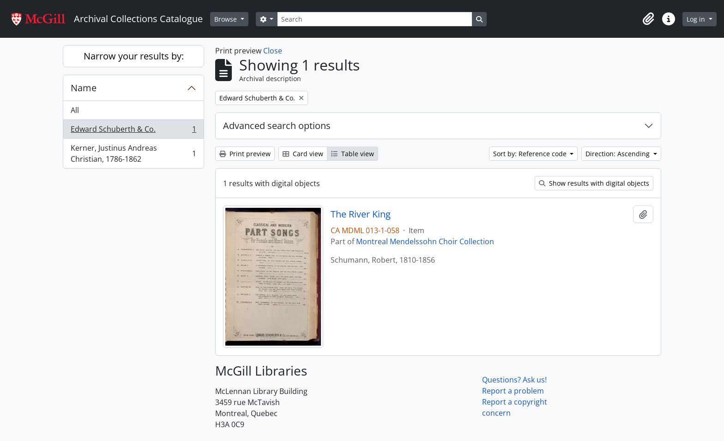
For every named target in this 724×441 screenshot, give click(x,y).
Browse (226, 19)
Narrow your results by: (134, 56)
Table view (352, 153)
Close (272, 51)
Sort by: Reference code (530, 153)
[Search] (374, 19)
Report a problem (513, 391)
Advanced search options (277, 125)
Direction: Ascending (618, 153)
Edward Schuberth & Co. (133, 131)
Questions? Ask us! (514, 380)
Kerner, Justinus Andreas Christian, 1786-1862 (133, 153)
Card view (303, 153)
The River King (361, 214)
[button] (648, 19)
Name (84, 88)
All (75, 110)
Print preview (245, 153)
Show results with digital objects (594, 183)
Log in (697, 19)
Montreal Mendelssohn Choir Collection (425, 241)
